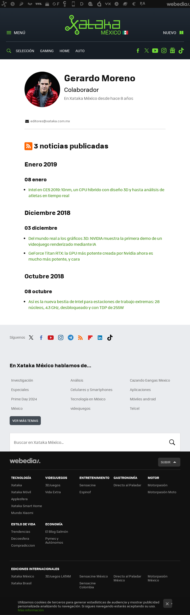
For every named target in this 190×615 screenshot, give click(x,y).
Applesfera (19, 498)
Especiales (20, 389)
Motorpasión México (157, 578)
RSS (80, 337)
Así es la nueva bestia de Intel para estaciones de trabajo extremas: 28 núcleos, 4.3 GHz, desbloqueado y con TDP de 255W (94, 304)
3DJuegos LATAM (58, 576)
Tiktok (181, 51)
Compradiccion (23, 545)
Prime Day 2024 (24, 398)
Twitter (146, 51)
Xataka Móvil (21, 492)
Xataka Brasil (21, 583)
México (17, 408)
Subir (165, 462)
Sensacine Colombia (87, 585)
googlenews (172, 51)
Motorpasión (157, 485)
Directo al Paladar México (127, 578)
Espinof (85, 492)
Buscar (172, 442)
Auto (80, 50)
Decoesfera (20, 538)
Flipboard (90, 337)
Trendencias (20, 531)
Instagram (164, 51)
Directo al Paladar (127, 485)
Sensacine (87, 485)
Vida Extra (53, 492)
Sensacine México (93, 576)
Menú (19, 32)
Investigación (22, 380)
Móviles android (143, 398)
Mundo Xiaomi (22, 512)
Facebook (138, 51)
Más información (31, 610)
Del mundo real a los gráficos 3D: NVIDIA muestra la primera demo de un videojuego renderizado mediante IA (95, 241)
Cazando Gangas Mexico (150, 380)
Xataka (16, 485)
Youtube (155, 51)
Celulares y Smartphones (92, 389)
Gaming (47, 50)
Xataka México (95, 25)
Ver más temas (25, 420)
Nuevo (169, 32)
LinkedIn (100, 337)
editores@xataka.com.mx (50, 121)
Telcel (135, 408)
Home (65, 50)
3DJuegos (52, 485)
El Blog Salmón (56, 531)
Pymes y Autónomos (54, 540)
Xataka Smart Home (26, 505)
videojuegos (81, 408)
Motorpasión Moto (162, 492)
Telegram (70, 337)
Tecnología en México (88, 398)
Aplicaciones (140, 389)
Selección (25, 50)
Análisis (77, 380)
